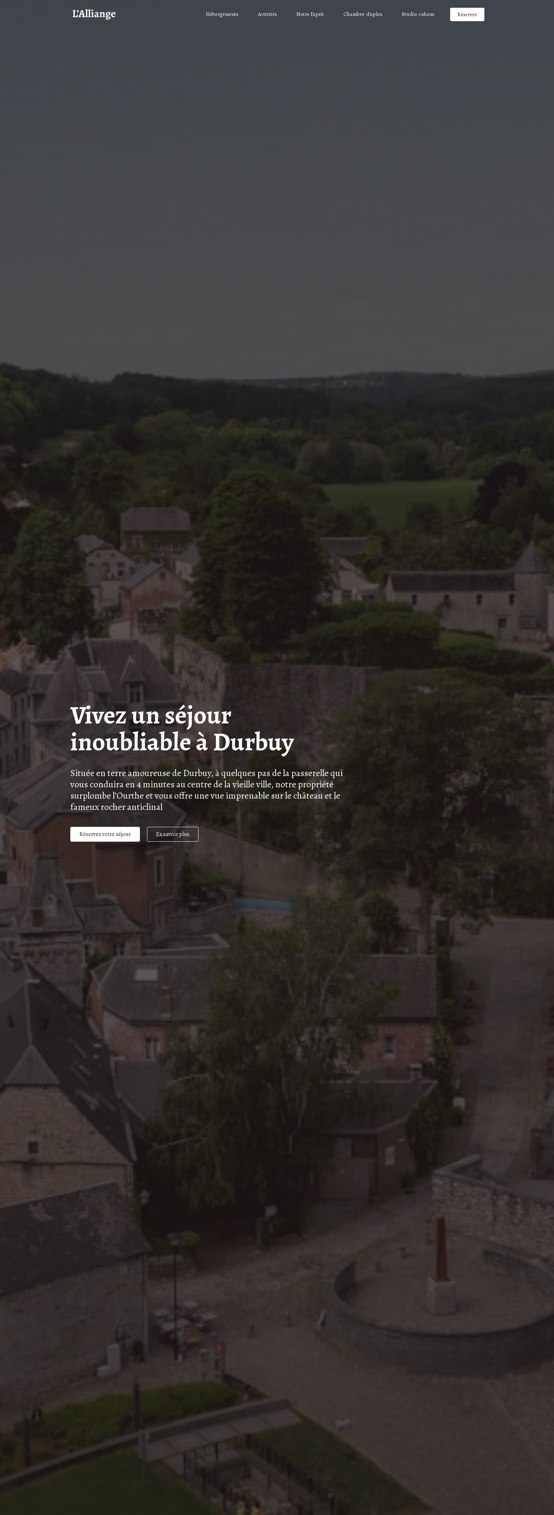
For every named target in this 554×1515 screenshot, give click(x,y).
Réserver (467, 14)
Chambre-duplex (362, 14)
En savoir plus (172, 834)
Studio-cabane (418, 14)
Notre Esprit (310, 14)
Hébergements (222, 14)
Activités (267, 14)
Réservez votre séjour (105, 834)
